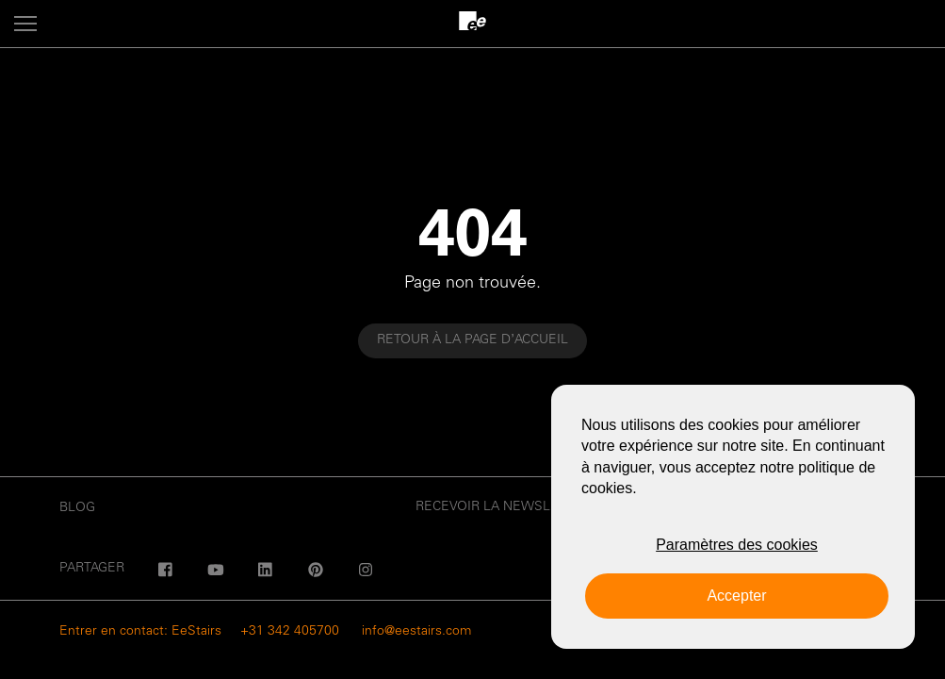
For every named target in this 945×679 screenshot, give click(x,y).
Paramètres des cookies (737, 545)
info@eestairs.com (416, 631)
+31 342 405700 (289, 631)
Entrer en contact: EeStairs (140, 631)
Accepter (736, 596)
